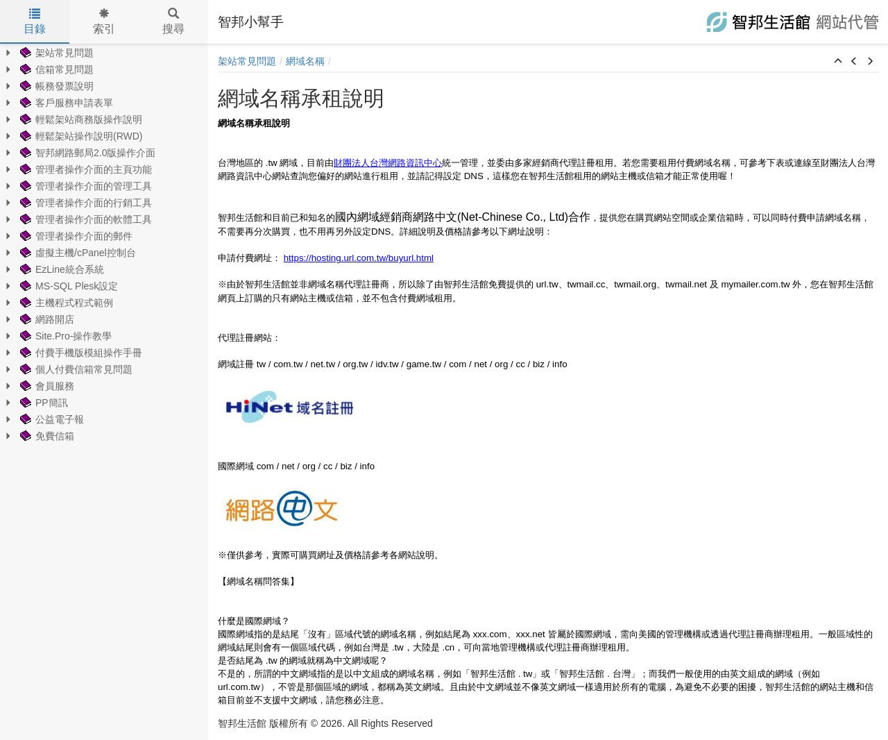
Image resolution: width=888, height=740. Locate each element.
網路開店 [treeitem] (45, 319)
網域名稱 (305, 61)
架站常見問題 (247, 61)
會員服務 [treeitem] (45, 386)
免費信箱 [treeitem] (45, 436)
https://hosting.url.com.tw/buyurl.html (359, 258)
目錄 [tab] (35, 21)
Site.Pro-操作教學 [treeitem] (64, 336)
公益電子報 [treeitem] (50, 419)
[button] (838, 62)
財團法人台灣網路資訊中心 (388, 163)
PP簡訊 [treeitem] (42, 402)
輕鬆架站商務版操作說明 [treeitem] (79, 119)
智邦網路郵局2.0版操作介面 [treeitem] (86, 152)
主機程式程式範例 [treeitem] (65, 302)
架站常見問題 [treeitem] (55, 52)
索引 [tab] (104, 21)
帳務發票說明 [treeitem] (55, 86)
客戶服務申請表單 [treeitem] (65, 102)
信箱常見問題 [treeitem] (55, 69)
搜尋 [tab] (173, 21)
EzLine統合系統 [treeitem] (60, 269)
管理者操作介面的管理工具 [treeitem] (84, 186)
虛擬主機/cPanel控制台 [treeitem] (76, 252)
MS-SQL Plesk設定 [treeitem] (67, 286)
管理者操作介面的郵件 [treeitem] (75, 236)
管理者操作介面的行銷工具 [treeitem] (84, 202)
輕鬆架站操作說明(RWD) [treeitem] (80, 136)
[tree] (104, 244)
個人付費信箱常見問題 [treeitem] (75, 369)
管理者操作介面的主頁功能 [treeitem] (84, 169)
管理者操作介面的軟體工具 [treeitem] (84, 219)
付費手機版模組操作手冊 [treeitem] (79, 352)
